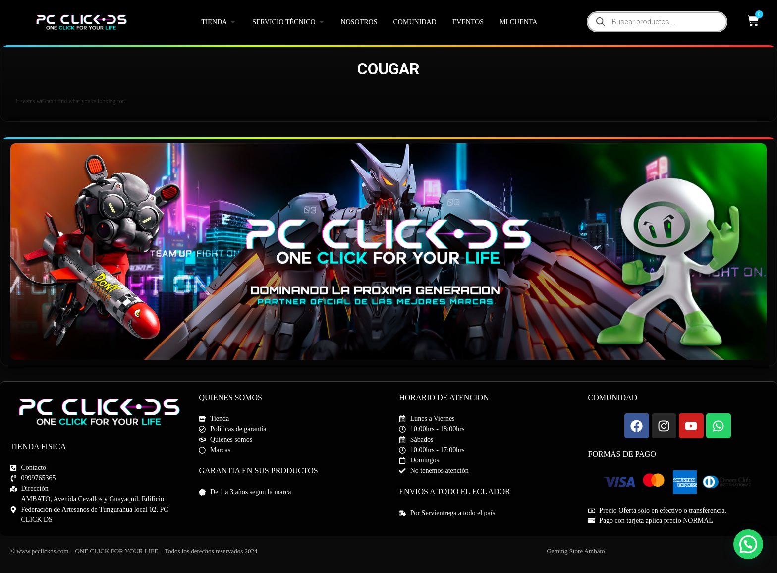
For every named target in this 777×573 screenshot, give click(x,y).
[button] (748, 544)
